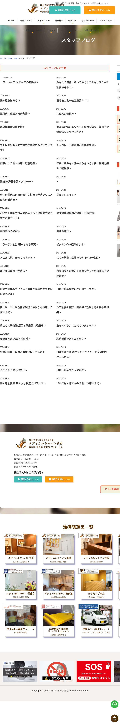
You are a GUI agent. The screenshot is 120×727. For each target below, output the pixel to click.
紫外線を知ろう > (10, 100)
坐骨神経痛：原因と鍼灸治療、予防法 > (22, 352)
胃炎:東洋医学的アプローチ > (16, 181)
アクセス (51, 30)
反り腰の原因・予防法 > (13, 271)
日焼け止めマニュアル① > (71, 370)
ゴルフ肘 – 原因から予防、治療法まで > (78, 383)
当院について (26, 20)
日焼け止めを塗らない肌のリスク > (76, 289)
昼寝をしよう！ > (66, 194)
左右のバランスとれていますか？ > (76, 325)
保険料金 (72, 20)
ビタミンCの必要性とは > (70, 244)
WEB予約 (99, 10)
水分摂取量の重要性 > (12, 127)
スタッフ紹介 (106, 20)
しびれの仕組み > (66, 113)
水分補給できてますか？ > (71, 338)
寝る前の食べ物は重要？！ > (72, 100)
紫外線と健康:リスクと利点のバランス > (22, 383)
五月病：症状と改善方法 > (15, 113)
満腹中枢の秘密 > (10, 231)
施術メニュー (44, 20)
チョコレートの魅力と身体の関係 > (76, 145)
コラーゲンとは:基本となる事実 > (19, 244)
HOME (11, 20)
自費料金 (59, 20)
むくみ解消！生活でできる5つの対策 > (78, 257)
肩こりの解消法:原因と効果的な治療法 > (22, 325)
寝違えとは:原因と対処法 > (15, 338)
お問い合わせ (90, 30)
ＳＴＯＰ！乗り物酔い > (13, 370)
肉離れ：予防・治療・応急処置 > (18, 163)
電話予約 (65, 10)
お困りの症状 (88, 20)
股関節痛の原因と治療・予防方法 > (76, 213)
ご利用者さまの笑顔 (32, 30)
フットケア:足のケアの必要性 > (20, 82)
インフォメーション (70, 30)
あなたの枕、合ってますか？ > (17, 257)
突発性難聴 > (63, 231)
